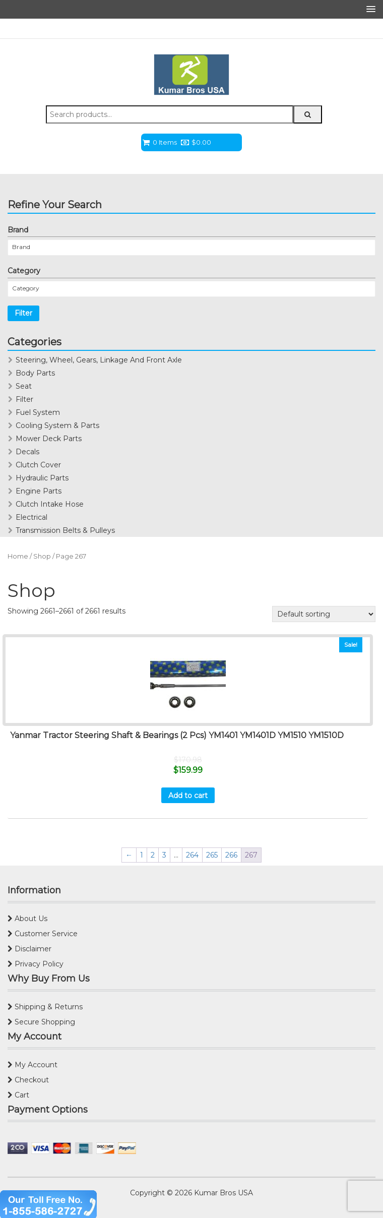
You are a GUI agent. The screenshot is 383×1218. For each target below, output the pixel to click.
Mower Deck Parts (49, 438)
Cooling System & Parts (57, 425)
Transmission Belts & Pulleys (65, 530)
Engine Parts (38, 491)
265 (212, 855)
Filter (23, 313)
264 (192, 855)
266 (231, 855)
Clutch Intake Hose (50, 504)
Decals (27, 451)
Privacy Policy (35, 963)
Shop (42, 556)
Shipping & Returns (45, 1006)
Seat (24, 386)
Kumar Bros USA (222, 1192)
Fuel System (38, 412)
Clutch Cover (38, 464)
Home (18, 556)
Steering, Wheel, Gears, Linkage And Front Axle (99, 359)
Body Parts (35, 373)
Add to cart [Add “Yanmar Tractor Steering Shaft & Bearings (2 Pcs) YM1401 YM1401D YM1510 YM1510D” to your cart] (188, 795)
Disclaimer (29, 948)
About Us (27, 918)
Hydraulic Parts (42, 477)
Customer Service (43, 933)
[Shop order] (323, 614)
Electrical (31, 517)
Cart (18, 1095)
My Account (32, 1064)
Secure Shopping (41, 1021)
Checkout (28, 1079)
